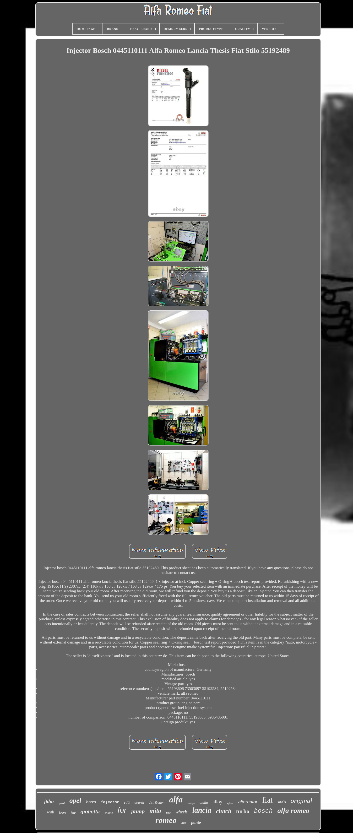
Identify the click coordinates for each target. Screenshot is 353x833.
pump (138, 811)
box (183, 823)
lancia (201, 810)
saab (281, 802)
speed (62, 803)
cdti (127, 802)
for (122, 810)
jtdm (49, 801)
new (168, 812)
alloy (217, 801)
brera (91, 801)
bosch (263, 811)
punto (196, 822)
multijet (191, 803)
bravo (62, 812)
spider (230, 803)
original (301, 800)
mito (155, 810)
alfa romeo (293, 810)
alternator (247, 801)
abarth (139, 802)
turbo (242, 811)
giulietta (90, 811)
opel (75, 800)
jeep (73, 812)
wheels (182, 812)
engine (108, 812)
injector (110, 802)
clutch (223, 811)
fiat (267, 800)
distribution (156, 802)
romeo (166, 820)
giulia (204, 802)
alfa (176, 799)
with (50, 812)
